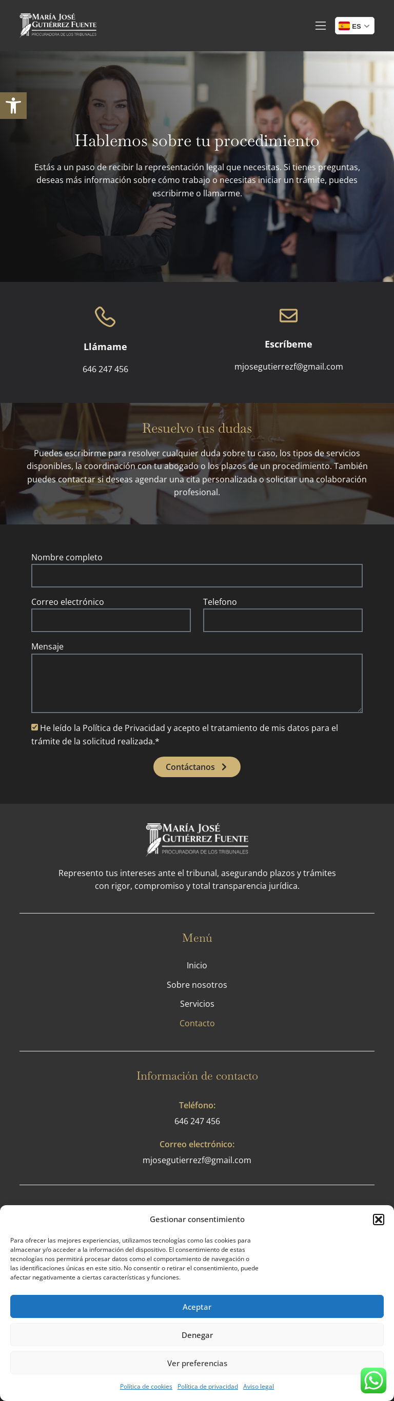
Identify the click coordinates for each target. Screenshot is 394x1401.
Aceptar (197, 1307)
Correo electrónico (67, 601)
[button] (378, 1219)
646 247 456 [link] (197, 1121)
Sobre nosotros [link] (197, 984)
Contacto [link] (197, 1023)
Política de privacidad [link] (208, 1386)
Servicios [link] (197, 1003)
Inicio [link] (197, 965)
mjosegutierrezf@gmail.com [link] (197, 1160)
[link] (13, 105)
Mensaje (47, 646)
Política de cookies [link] (146, 1386)
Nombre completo (67, 557)
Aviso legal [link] (258, 1386)
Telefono (220, 601)
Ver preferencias (197, 1363)
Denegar (197, 1335)
